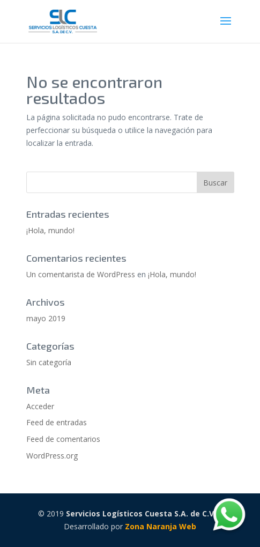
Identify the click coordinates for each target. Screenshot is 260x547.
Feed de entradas (56, 422)
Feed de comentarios (63, 439)
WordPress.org (52, 455)
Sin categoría (48, 362)
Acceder (40, 406)
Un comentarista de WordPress (80, 274)
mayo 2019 (45, 318)
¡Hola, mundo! (50, 230)
